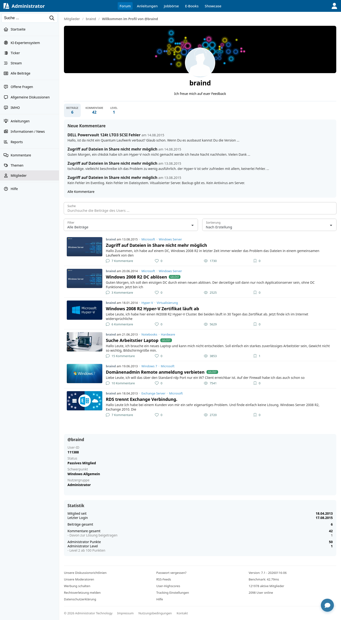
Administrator (28, 6)
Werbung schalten (77, 586)
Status (72, 458)
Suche (71, 206)
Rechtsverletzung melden (82, 592)
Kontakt (182, 613)
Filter (70, 223)
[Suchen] (29, 18)
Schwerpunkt (77, 469)
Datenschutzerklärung (80, 599)
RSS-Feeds (163, 579)
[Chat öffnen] (327, 605)
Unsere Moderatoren (79, 579)
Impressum (125, 613)
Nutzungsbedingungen (155, 613)
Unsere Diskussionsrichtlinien (85, 573)
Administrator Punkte (84, 542)
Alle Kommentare (80, 191)
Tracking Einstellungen (172, 592)
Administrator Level (82, 546)
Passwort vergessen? (171, 573)
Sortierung (213, 223)
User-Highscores (168, 586)
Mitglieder (72, 19)
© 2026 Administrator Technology (88, 613)
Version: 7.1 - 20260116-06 (268, 573)
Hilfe (159, 599)
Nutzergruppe (78, 480)
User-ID (73, 447)
